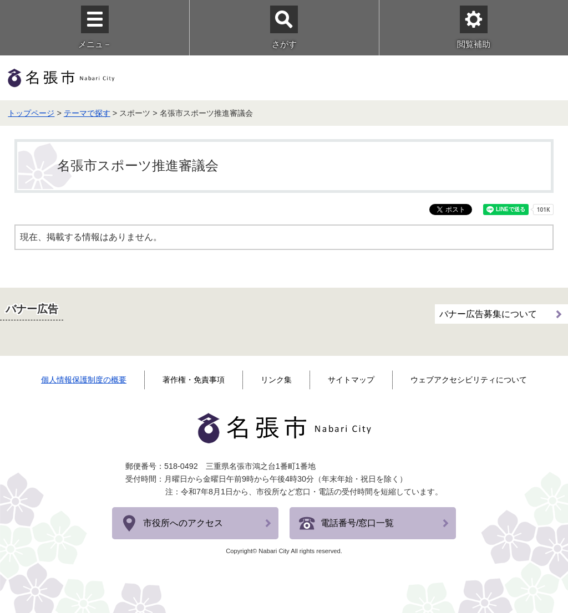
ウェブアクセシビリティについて (468, 379)
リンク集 (276, 379)
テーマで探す (87, 113)
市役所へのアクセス (183, 523)
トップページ (31, 113)
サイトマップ (351, 379)
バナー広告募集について (488, 314)
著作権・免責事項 (194, 379)
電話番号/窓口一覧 (357, 523)
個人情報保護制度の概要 (83, 379)
